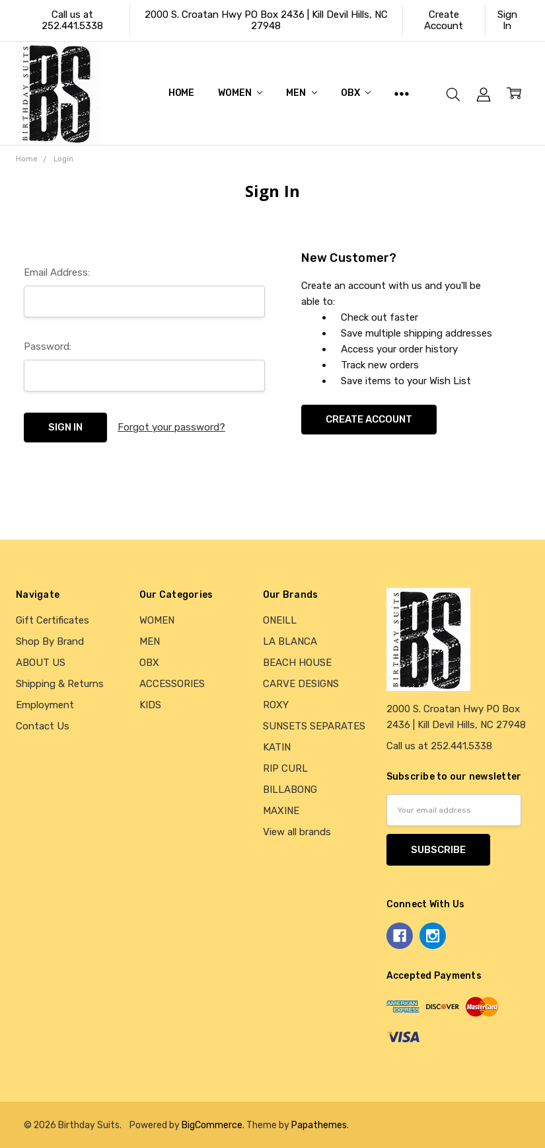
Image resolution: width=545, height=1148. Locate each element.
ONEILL (280, 620)
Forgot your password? (171, 427)
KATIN (277, 747)
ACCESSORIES (172, 684)
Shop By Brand (50, 641)
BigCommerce (212, 1125)
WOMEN (240, 93)
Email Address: (57, 272)
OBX (356, 93)
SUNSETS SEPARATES (314, 726)
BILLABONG (290, 790)
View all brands (297, 832)
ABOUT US (40, 663)
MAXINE (281, 811)
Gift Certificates (52, 620)
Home (181, 93)
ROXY (276, 705)
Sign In (507, 20)
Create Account (443, 20)
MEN (301, 93)
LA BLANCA (290, 641)
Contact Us (42, 726)
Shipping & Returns (60, 684)
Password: (47, 346)
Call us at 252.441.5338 (72, 20)
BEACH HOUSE (297, 663)
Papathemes (319, 1125)
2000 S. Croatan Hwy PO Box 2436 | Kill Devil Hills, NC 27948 (266, 20)
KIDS (150, 705)
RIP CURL (285, 768)
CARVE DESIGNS (301, 684)
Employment (45, 705)
